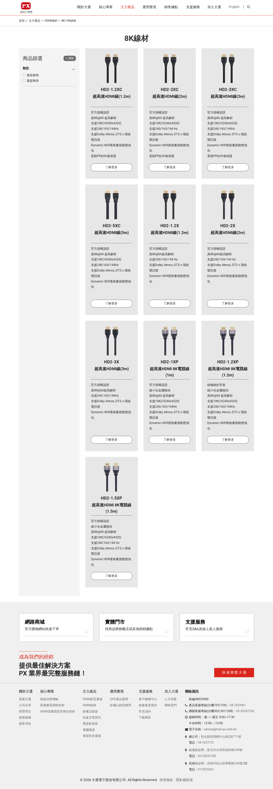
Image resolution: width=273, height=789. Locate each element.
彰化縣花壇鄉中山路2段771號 (221, 737)
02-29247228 (245, 711)
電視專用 (33, 75)
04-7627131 (206, 743)
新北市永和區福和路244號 (224, 750)
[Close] (70, 58)
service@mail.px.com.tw (220, 729)
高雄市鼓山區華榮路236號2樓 (227, 763)
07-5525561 (206, 769)
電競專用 (33, 81)
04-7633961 (238, 705)
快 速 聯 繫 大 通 (234, 673)
